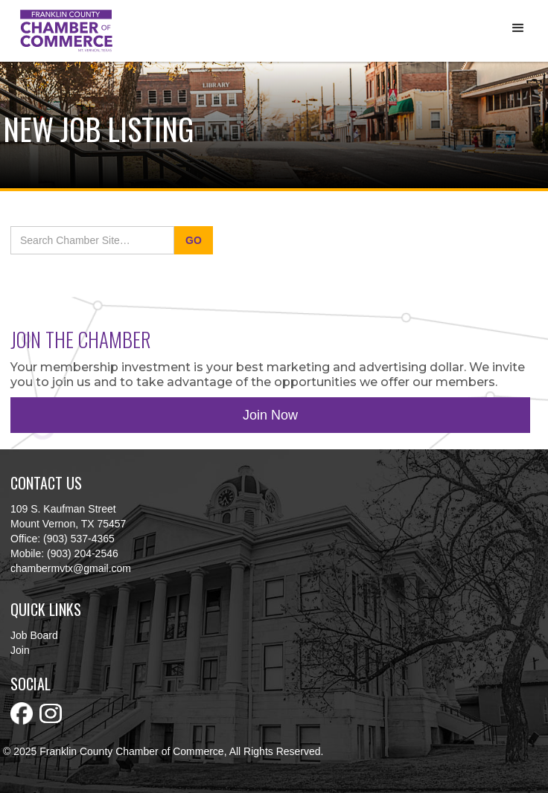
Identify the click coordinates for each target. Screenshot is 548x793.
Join (20, 650)
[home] (62, 31)
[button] (518, 28)
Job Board (34, 635)
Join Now (270, 415)
